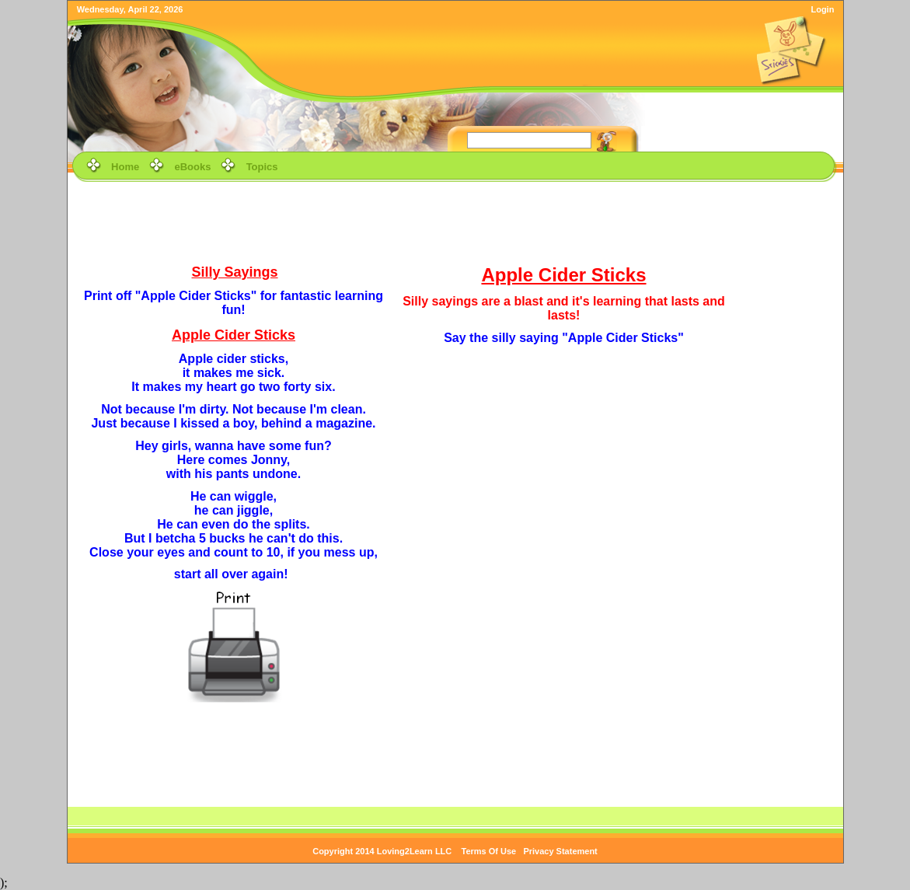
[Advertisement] (455, 221)
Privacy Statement (560, 851)
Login (822, 9)
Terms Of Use (489, 851)
